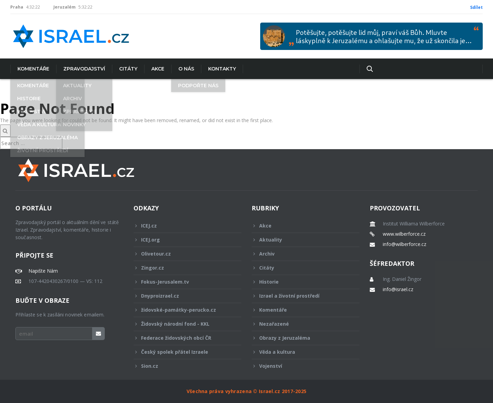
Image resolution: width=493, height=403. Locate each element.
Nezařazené (301, 324)
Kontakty (222, 69)
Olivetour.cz (183, 253)
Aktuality (301, 239)
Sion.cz (183, 366)
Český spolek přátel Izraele (183, 352)
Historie (301, 281)
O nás (186, 69)
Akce (157, 69)
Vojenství (301, 366)
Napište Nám (43, 271)
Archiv (301, 253)
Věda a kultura (301, 352)
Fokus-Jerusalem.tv (183, 281)
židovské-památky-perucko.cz (183, 310)
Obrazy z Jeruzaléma (301, 338)
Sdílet (476, 7)
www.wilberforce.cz (404, 234)
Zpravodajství (84, 69)
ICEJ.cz (183, 225)
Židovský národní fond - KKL (183, 324)
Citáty (128, 69)
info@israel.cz (398, 289)
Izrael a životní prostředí (301, 295)
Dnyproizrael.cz (183, 295)
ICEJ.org (183, 239)
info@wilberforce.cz (404, 244)
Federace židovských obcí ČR (183, 338)
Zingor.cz (183, 267)
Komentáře (33, 69)
